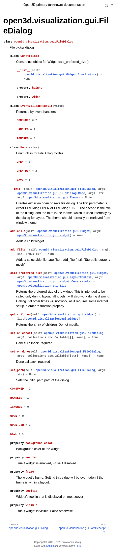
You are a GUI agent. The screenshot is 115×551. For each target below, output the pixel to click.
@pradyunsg (66, 546)
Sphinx (50, 546)
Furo (78, 546)
